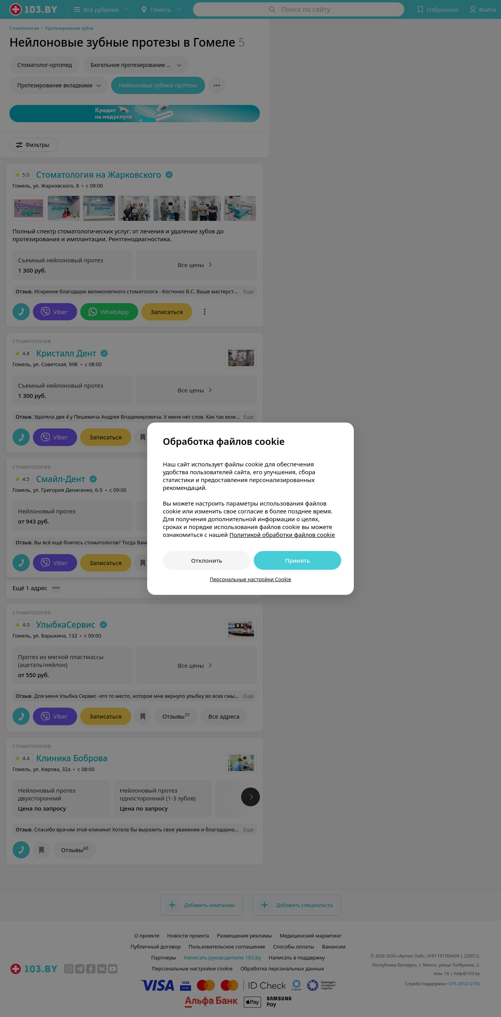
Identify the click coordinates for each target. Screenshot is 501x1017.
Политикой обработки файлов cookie (282, 534)
